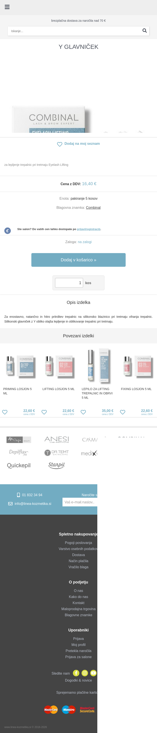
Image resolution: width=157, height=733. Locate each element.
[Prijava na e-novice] (145, 502)
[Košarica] (151, 7)
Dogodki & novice (78, 680)
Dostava (78, 555)
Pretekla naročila (78, 651)
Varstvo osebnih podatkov (78, 549)
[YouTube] (92, 673)
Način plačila (78, 561)
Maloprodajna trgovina (78, 609)
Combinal (93, 207)
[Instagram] (83, 673)
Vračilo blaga (78, 567)
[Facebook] (75, 673)
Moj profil (79, 645)
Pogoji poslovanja (78, 543)
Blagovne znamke (78, 615)
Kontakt (78, 603)
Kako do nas (78, 597)
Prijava (78, 639)
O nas (78, 591)
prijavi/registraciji (88, 229)
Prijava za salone (78, 657)
